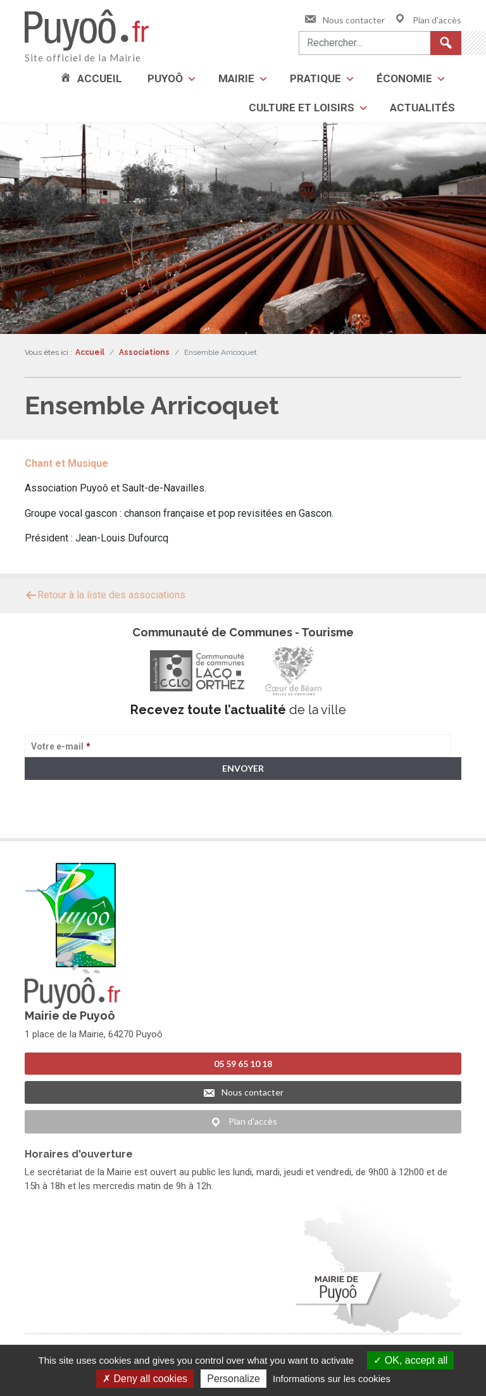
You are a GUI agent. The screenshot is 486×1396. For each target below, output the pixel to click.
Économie (404, 78)
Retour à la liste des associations (105, 595)
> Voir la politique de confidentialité (74, 817)
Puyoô (165, 78)
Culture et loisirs (301, 107)
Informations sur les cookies (331, 1378)
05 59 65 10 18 (243, 1063)
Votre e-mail (60, 746)
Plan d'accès (427, 20)
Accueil (99, 78)
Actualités (422, 107)
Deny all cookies (145, 1378)
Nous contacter (344, 20)
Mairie (236, 78)
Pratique (315, 78)
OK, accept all (410, 1360)
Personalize (233, 1378)
